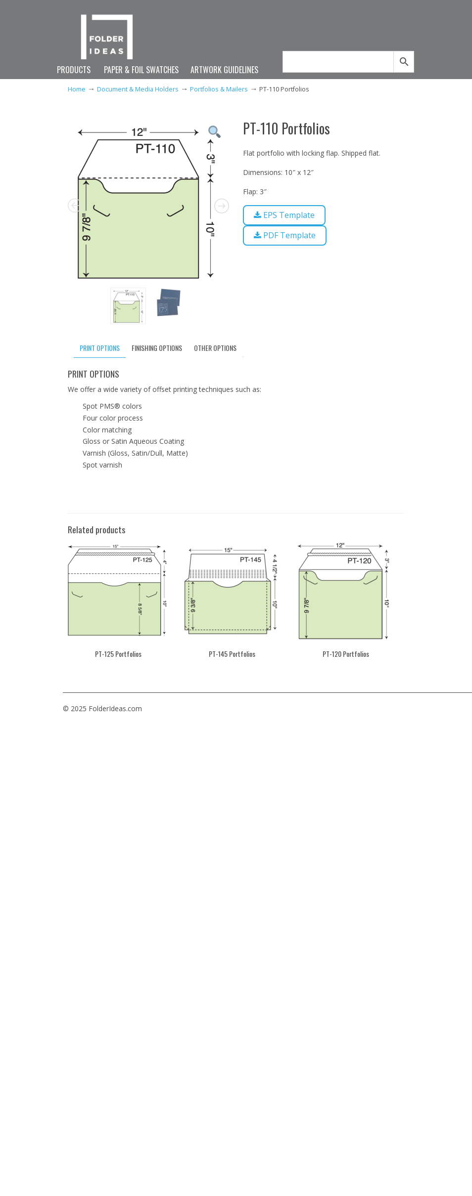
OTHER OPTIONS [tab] (215, 347)
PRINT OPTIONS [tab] (100, 347)
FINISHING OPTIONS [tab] (157, 347)
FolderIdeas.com (111, 40)
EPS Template (284, 215)
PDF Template (285, 235)
